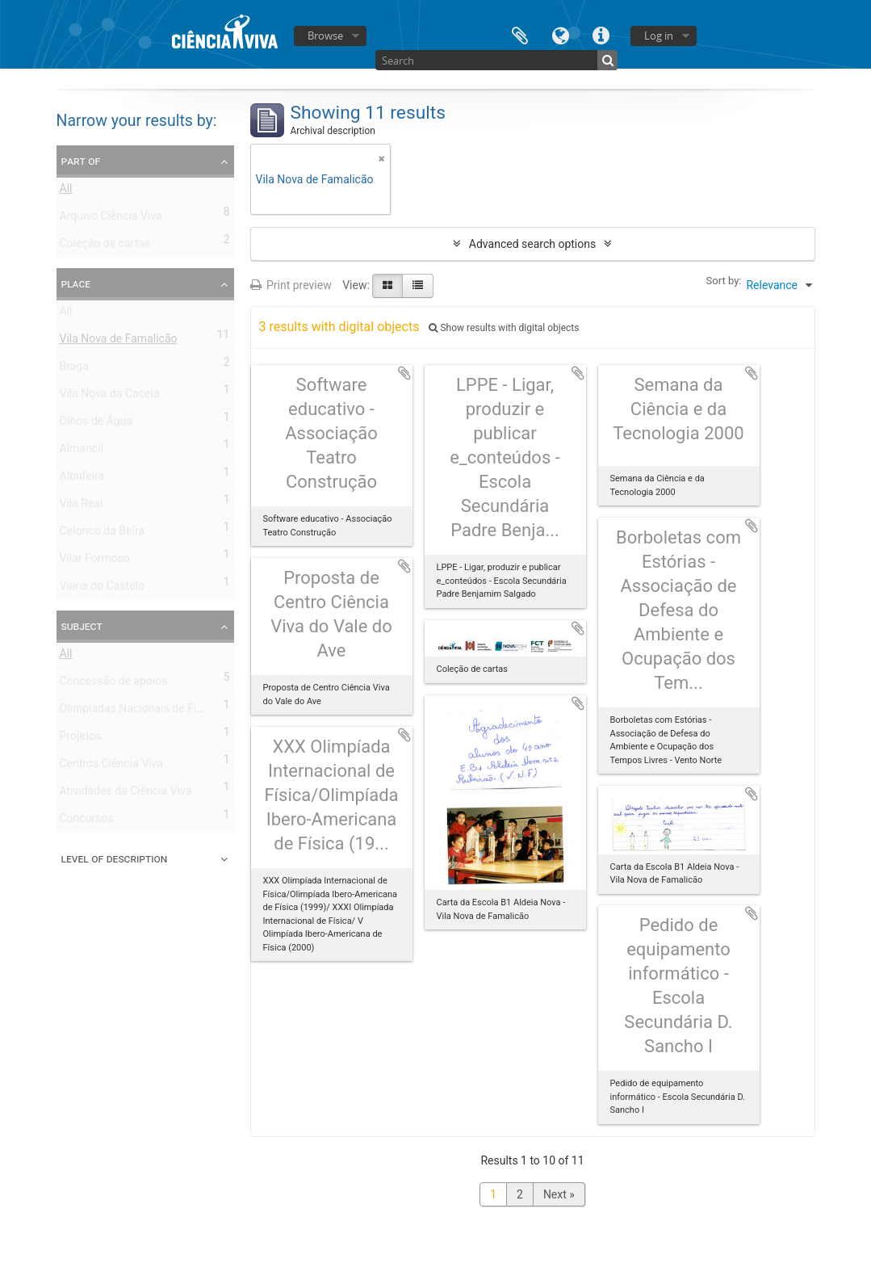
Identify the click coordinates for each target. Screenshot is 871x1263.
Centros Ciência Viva (111, 766)
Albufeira (82, 478)
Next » (559, 1194)
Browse (325, 35)
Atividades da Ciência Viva (126, 793)
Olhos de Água (96, 424)
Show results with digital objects (504, 328)
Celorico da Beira (102, 533)
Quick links (600, 34)
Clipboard (520, 34)
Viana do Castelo (102, 588)
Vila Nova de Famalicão (119, 341)
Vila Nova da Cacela (110, 396)
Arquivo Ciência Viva (111, 218)
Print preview (291, 285)
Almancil (81, 451)
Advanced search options (532, 243)
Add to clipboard (404, 373)
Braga (74, 369)
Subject (82, 625)
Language (560, 34)
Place (76, 283)
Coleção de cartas (105, 246)
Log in (658, 35)
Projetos (81, 738)
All (66, 191)
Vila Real (81, 506)
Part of (81, 160)
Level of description (114, 858)
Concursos (87, 821)
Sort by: (724, 281)
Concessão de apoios (114, 684)
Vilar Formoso (95, 561)
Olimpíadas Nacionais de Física (138, 711)
